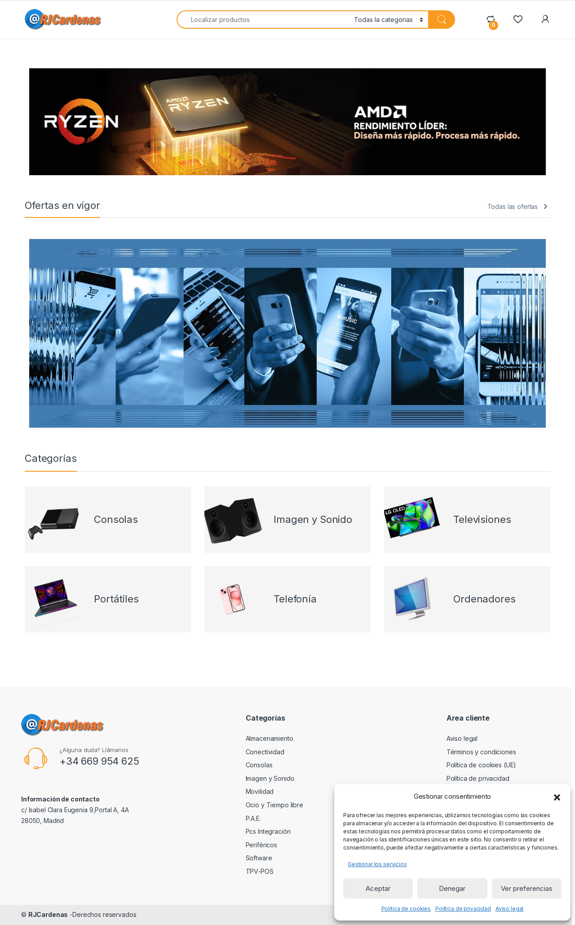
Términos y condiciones (481, 752)
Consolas (252, 765)
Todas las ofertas (512, 206)
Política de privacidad (463, 908)
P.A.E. (246, 818)
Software (252, 858)
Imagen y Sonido (263, 778)
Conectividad (258, 752)
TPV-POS (253, 871)
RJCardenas (48, 914)
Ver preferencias (527, 888)
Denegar (452, 888)
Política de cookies (406, 908)
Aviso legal (509, 908)
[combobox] (263, 19)
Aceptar (378, 888)
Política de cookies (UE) (482, 765)
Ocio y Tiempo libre (267, 805)
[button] (557, 796)
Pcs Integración (261, 831)
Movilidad (253, 791)
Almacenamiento (262, 738)
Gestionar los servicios (377, 864)
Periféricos (254, 845)
